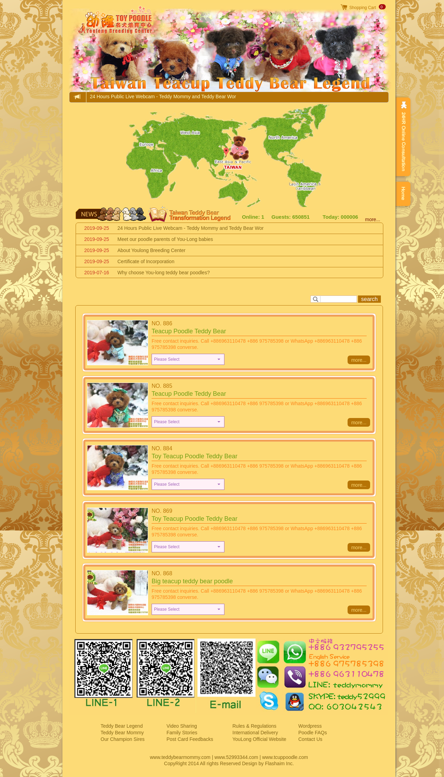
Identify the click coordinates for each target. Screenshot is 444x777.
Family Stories (181, 732)
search (369, 299)
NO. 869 (162, 511)
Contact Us (310, 739)
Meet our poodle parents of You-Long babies (165, 239)
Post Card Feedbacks (189, 739)
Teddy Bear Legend (122, 726)
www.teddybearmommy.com (180, 757)
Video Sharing (181, 726)
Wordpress (310, 726)
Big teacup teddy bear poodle (192, 581)
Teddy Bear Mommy (122, 732)
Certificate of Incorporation (146, 261)
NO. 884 (162, 448)
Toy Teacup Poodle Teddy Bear (195, 456)
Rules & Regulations (254, 726)
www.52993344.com (236, 757)
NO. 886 (162, 323)
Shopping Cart (362, 7)
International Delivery (255, 732)
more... (373, 219)
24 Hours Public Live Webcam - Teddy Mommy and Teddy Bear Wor (163, 96)
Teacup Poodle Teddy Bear (189, 331)
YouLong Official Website (259, 739)
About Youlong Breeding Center (152, 250)
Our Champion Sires (123, 739)
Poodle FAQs (312, 732)
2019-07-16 (96, 272)
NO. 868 (162, 573)
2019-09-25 (96, 228)
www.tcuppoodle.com (285, 757)
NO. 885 (162, 386)
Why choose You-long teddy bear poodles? (164, 272)
